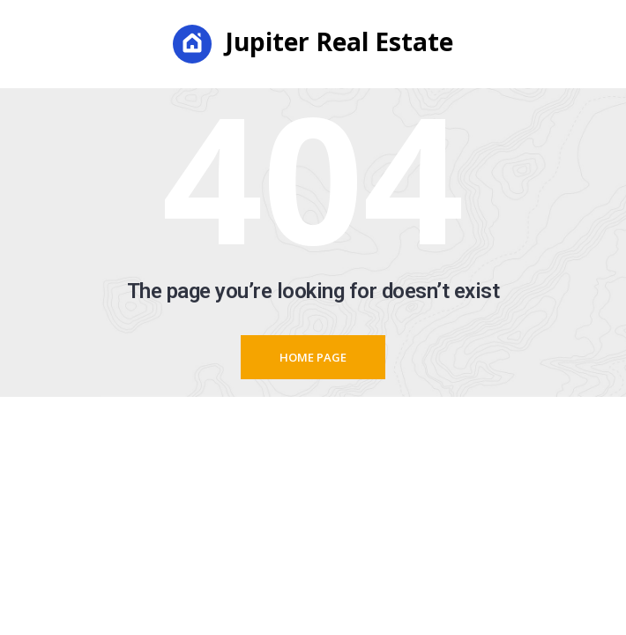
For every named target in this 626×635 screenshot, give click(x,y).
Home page (313, 357)
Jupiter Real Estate (313, 44)
